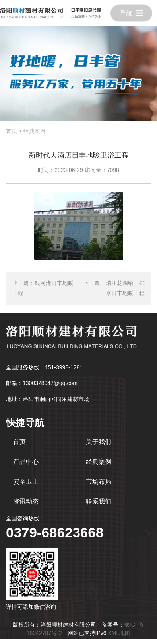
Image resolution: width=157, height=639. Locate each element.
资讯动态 (26, 501)
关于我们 (98, 441)
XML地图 (119, 633)
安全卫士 (26, 481)
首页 (11, 131)
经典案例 (34, 131)
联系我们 (98, 501)
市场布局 (98, 481)
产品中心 (26, 461)
